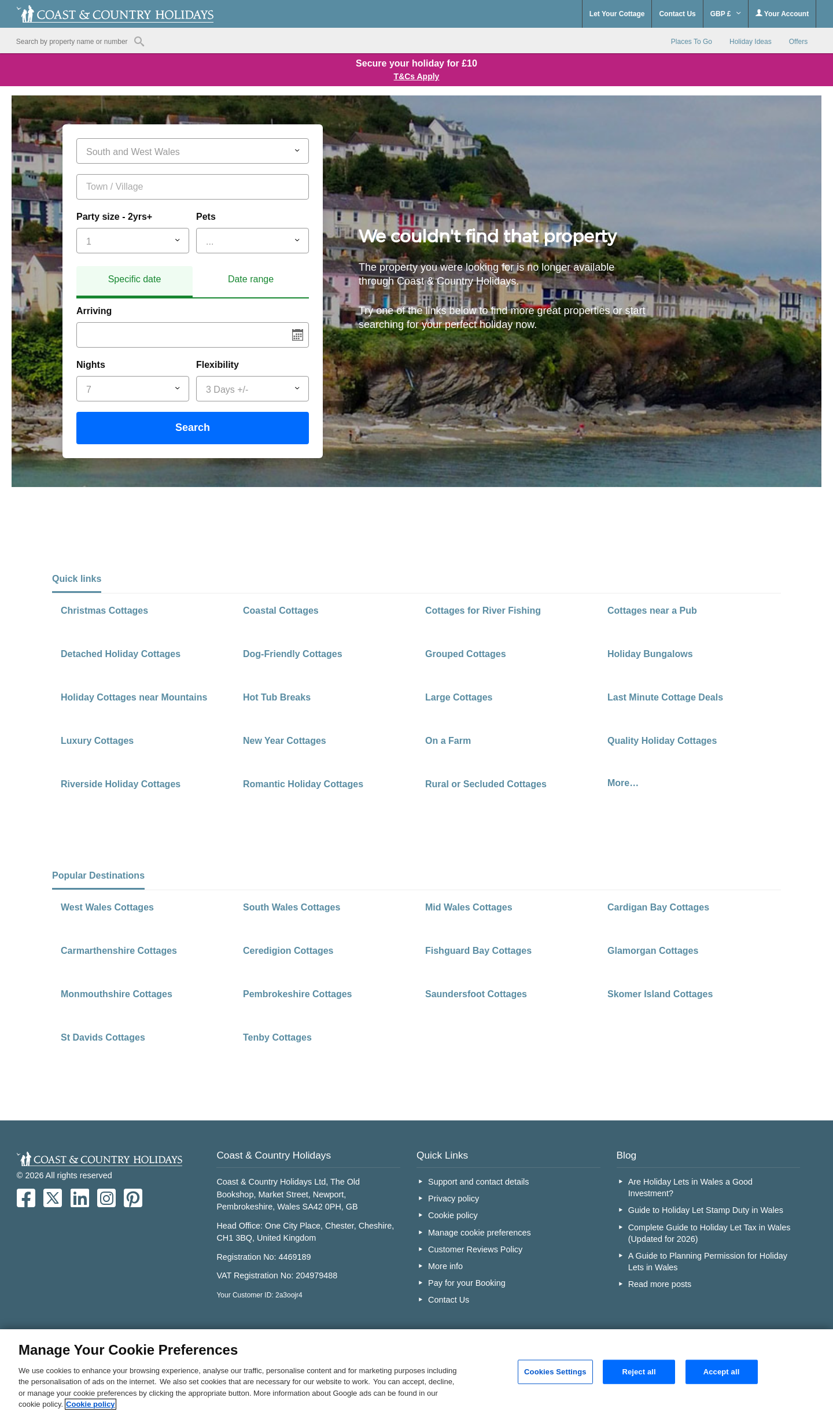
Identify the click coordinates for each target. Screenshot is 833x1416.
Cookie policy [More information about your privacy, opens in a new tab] (90, 1404)
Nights (90, 365)
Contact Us (677, 14)
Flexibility (217, 365)
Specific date (134, 279)
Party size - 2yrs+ (114, 217)
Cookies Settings (555, 1371)
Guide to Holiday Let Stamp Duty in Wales (705, 1210)
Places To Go (691, 42)
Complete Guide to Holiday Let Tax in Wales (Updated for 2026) (709, 1233)
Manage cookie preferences (479, 1232)
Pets (206, 217)
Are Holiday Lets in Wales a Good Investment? (690, 1187)
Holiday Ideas (750, 42)
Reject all (638, 1371)
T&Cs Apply (417, 76)
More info (445, 1266)
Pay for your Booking (467, 1283)
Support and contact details (478, 1181)
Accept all (721, 1371)
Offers (798, 42)
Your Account (782, 13)
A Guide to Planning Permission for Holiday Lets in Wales (707, 1261)
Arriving (94, 311)
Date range (251, 279)
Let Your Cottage (617, 14)
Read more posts (660, 1284)
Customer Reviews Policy (475, 1249)
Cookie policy (453, 1215)
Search (192, 427)
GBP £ (725, 14)
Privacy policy (453, 1198)
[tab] (134, 282)
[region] (416, 1372)
